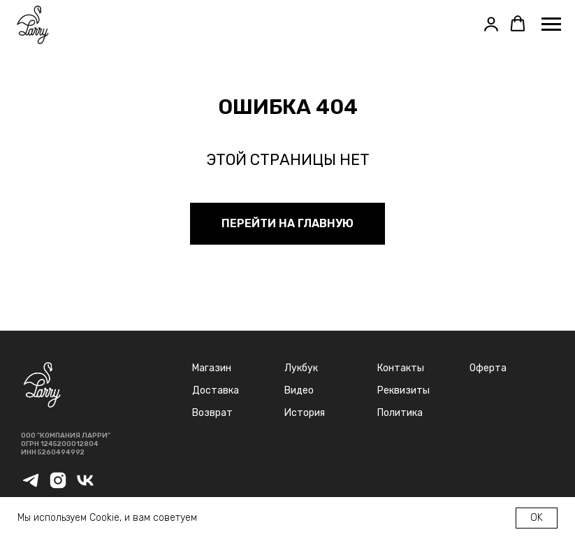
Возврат (212, 413)
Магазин (211, 368)
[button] (491, 23)
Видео (299, 390)
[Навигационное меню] (551, 24)
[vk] (85, 486)
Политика (400, 413)
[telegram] (31, 486)
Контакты (400, 368)
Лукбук (301, 368)
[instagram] (58, 486)
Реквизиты (403, 390)
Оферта (488, 368)
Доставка (215, 390)
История (304, 413)
